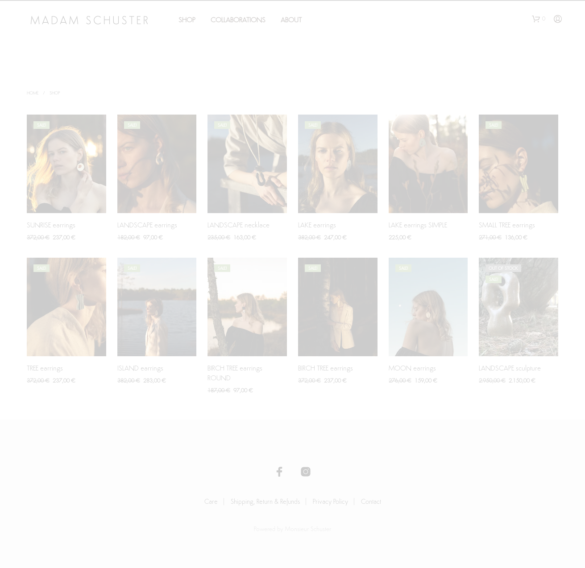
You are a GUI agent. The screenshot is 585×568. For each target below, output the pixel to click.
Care (211, 502)
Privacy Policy (330, 502)
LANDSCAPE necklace (238, 225)
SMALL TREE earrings (507, 225)
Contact (371, 502)
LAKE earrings (317, 225)
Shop (186, 20)
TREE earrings (45, 368)
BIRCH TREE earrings (325, 368)
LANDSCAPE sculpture (510, 368)
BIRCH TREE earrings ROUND (234, 373)
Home (32, 93)
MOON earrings (412, 368)
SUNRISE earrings (51, 225)
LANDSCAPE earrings (147, 225)
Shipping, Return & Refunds (265, 502)
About (291, 20)
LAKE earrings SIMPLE (418, 225)
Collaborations (238, 20)
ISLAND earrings (140, 368)
